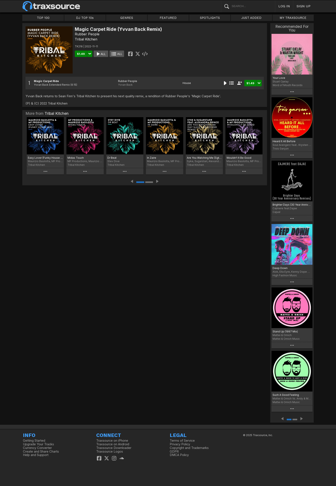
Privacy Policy (180, 444)
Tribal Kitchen (86, 39)
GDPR (174, 451)
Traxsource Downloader (113, 448)
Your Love (279, 77)
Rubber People (87, 34)
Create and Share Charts (41, 451)
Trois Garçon (281, 148)
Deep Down (280, 268)
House (187, 83)
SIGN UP (303, 6)
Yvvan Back (125, 84)
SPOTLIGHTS (210, 18)
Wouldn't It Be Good (238, 157)
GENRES (126, 18)
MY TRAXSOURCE (293, 18)
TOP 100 (43, 18)
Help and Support (35, 455)
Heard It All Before (284, 141)
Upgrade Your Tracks (38, 444)
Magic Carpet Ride (46, 81)
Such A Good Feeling (286, 394)
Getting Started (34, 441)
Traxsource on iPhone (112, 441)
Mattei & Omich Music (286, 338)
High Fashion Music (285, 275)
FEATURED (168, 18)
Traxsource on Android (112, 444)
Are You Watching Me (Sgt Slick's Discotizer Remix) (204, 157)
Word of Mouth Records (288, 85)
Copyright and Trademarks (189, 448)
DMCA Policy (179, 455)
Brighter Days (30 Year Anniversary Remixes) (292, 204)
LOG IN (284, 6)
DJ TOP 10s (85, 18)
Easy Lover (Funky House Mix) (45, 157)
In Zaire (151, 157)
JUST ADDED (251, 18)
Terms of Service (182, 441)
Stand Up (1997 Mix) (285, 331)
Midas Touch (76, 157)
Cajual (276, 212)
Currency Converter (37, 448)
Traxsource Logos (109, 451)
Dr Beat (112, 157)
